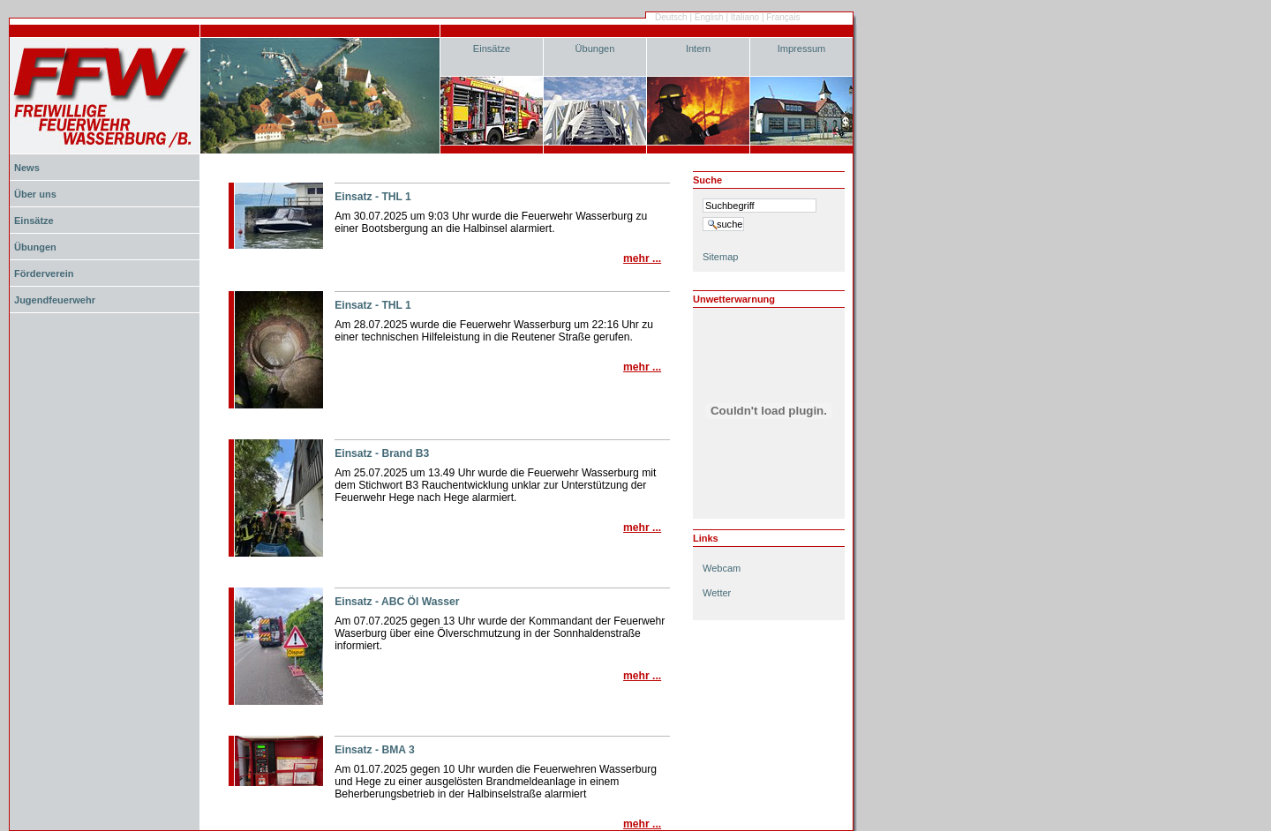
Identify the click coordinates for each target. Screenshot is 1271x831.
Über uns (35, 194)
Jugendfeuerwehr (54, 300)
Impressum (802, 48)
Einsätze (491, 48)
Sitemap (720, 256)
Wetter (717, 593)
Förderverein (43, 273)
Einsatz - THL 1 (373, 197)
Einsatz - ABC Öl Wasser (397, 601)
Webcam (722, 568)
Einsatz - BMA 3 (375, 750)
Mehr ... (642, 258)
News (27, 167)
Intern (698, 48)
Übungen (595, 48)
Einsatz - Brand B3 (382, 453)
